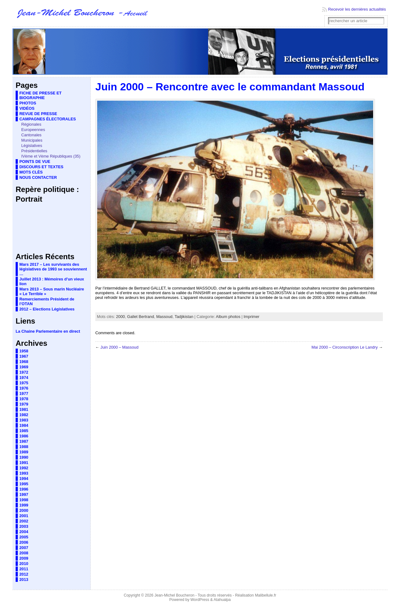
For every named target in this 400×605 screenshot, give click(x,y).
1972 (23, 372)
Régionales (31, 124)
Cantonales (31, 135)
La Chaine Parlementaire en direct (48, 331)
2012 (23, 574)
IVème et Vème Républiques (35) (50, 156)
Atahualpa (222, 599)
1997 (23, 494)
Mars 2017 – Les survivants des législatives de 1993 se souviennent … (53, 269)
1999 (23, 505)
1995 (23, 483)
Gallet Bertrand (140, 316)
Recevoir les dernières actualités (357, 9)
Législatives (31, 145)
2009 (23, 558)
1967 (23, 356)
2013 (23, 579)
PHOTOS (27, 103)
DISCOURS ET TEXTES (41, 166)
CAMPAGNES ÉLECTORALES (47, 119)
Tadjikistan (184, 316)
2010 (23, 563)
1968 (23, 361)
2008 (23, 553)
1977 (23, 393)
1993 (23, 473)
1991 (23, 462)
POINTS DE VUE (34, 161)
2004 (23, 531)
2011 (23, 569)
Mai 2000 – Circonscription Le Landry (345, 347)
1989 (23, 452)
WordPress (199, 599)
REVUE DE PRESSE (38, 113)
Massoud (164, 316)
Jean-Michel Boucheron (174, 595)
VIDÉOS (26, 108)
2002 (23, 521)
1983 (23, 420)
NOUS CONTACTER (38, 177)
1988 (23, 446)
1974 (23, 377)
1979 (23, 404)
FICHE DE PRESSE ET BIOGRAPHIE (40, 95)
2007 (23, 547)
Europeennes (33, 129)
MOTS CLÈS (31, 172)
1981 (23, 409)
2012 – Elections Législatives (46, 309)
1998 (23, 499)
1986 (23, 436)
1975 (23, 383)
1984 (23, 425)
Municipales (31, 140)
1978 (23, 398)
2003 (23, 526)
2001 (23, 515)
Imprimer (251, 316)
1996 (23, 489)
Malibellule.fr (265, 595)
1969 (23, 367)
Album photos (228, 316)
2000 (23, 510)
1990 (23, 457)
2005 (23, 537)
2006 (23, 542)
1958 (23, 351)
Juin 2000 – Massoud (119, 347)
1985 (23, 430)
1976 (23, 388)
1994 (23, 478)
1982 (23, 414)
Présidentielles (34, 151)
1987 (23, 441)
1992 (23, 468)
